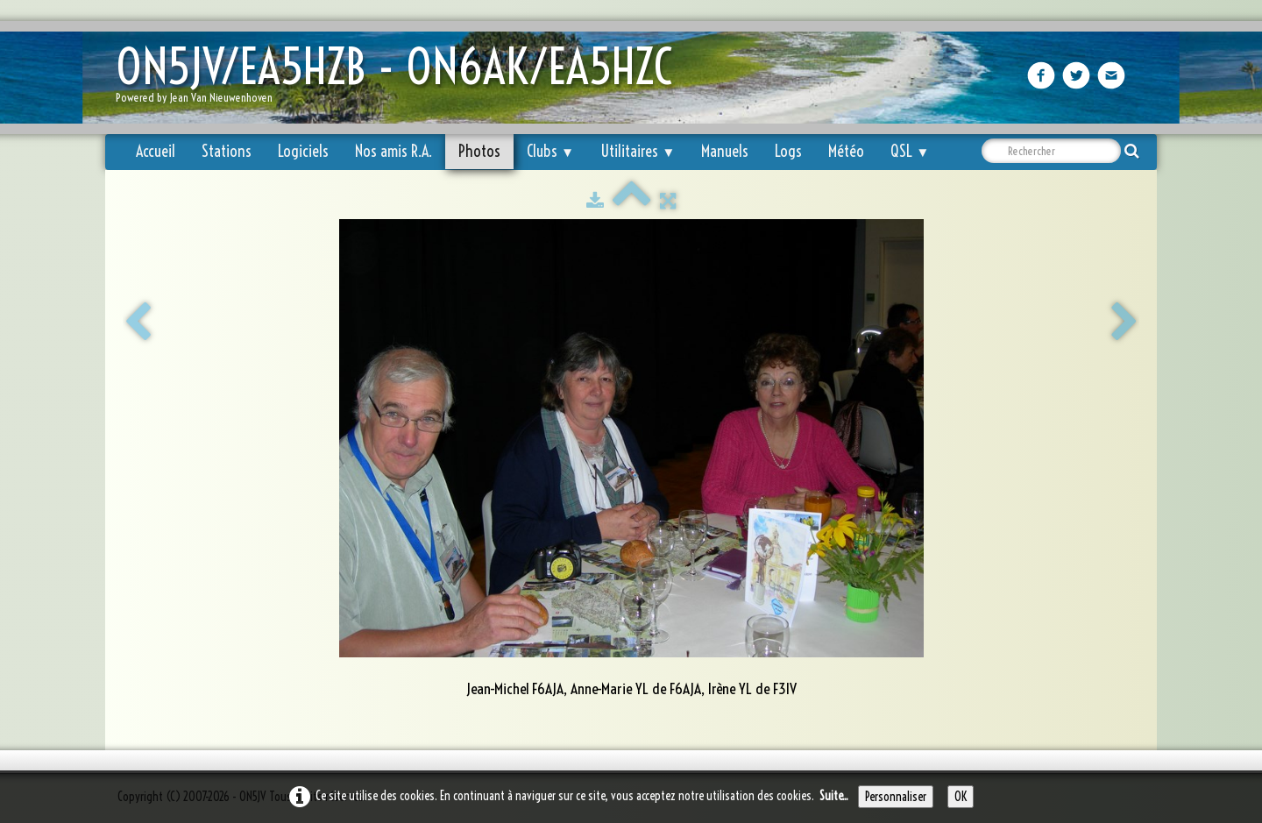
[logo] (400, 79)
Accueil (155, 151)
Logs (788, 151)
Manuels (724, 151)
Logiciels (303, 151)
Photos (479, 151)
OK (960, 797)
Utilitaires (637, 151)
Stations (227, 151)
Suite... (833, 796)
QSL (909, 151)
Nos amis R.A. (393, 151)
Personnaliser (895, 797)
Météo (846, 151)
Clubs (550, 151)
